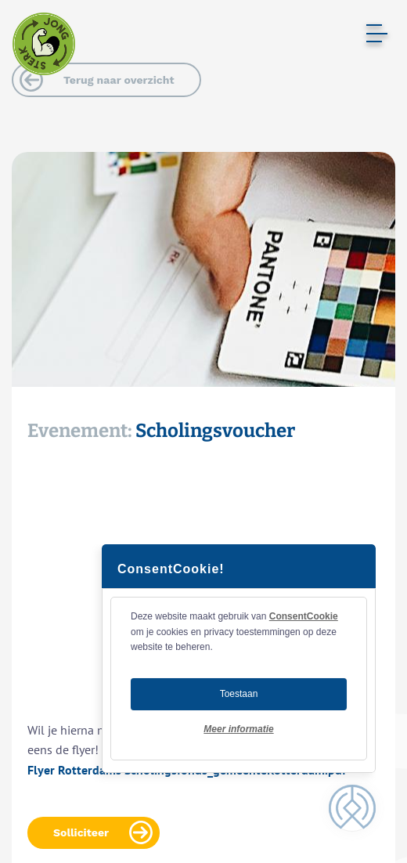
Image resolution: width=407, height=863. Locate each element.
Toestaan (239, 693)
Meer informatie (238, 729)
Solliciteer (81, 832)
